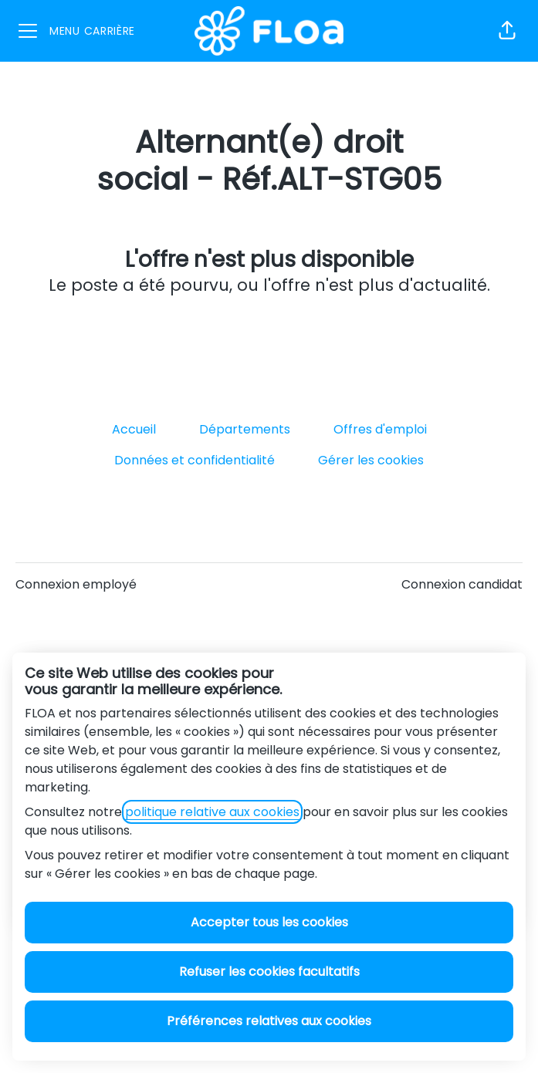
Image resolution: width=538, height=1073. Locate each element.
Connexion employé (76, 584)
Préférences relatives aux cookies (269, 1021)
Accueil (134, 429)
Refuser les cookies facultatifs (269, 971)
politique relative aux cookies (212, 812)
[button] (507, 30)
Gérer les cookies (371, 460)
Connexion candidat (462, 584)
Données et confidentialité (194, 460)
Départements (244, 429)
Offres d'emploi (380, 429)
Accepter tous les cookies (269, 922)
